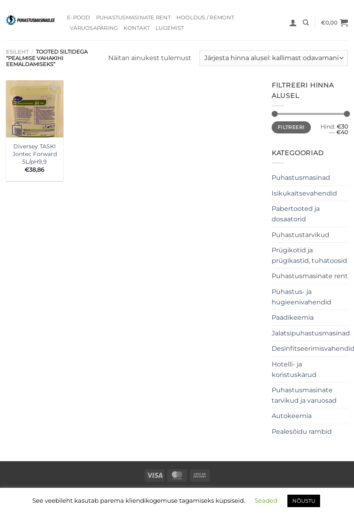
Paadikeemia (293, 317)
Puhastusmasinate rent (133, 18)
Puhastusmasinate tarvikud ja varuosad (304, 395)
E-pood (78, 18)
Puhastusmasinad (301, 177)
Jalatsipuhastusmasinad (311, 333)
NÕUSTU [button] (303, 500)
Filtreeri (291, 127)
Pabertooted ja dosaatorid (296, 214)
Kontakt (137, 28)
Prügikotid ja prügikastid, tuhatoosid (309, 255)
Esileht (17, 52)
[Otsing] (306, 22)
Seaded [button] (266, 500)
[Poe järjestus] (273, 58)
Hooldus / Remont (205, 18)
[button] (293, 22)
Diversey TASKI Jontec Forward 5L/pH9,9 (35, 154)
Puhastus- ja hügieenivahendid (301, 297)
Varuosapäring (94, 28)
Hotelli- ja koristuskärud (294, 369)
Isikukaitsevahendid (304, 193)
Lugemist (169, 28)
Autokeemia (292, 416)
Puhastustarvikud (300, 235)
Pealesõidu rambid (302, 431)
